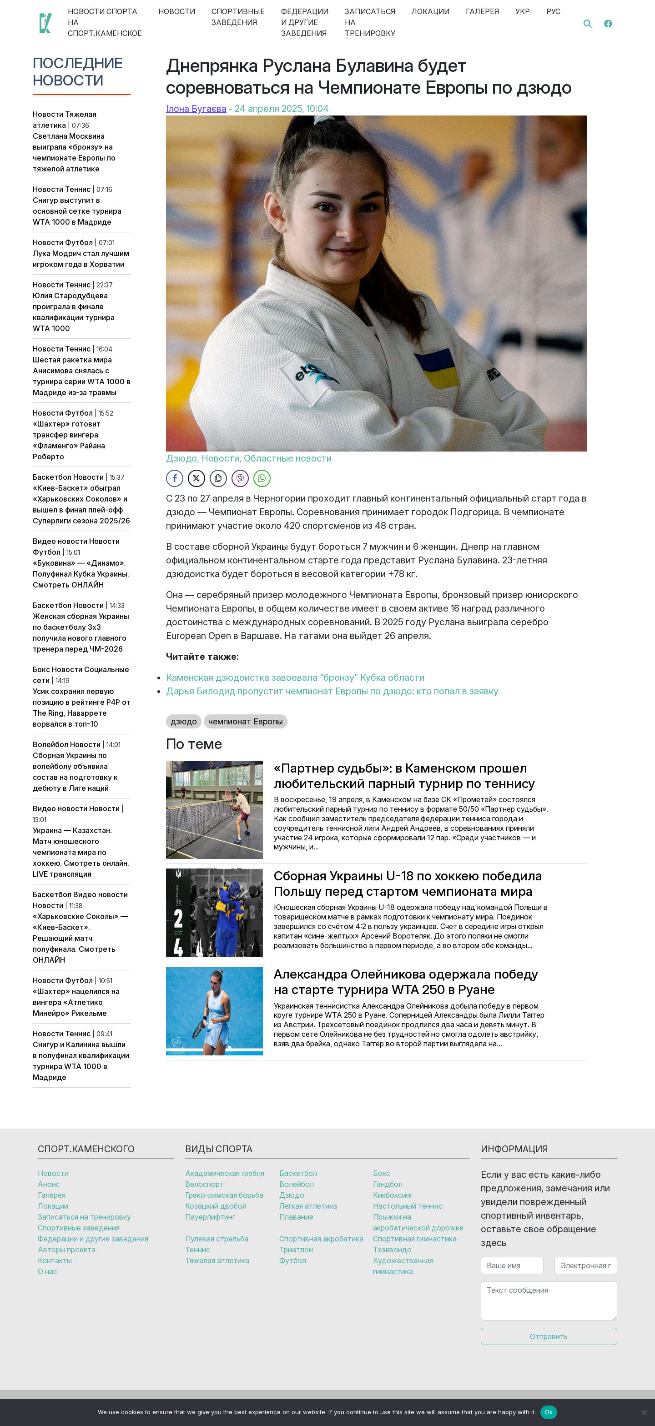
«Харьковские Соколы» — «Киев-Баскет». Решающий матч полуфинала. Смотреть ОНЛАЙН (80, 938)
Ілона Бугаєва (196, 108)
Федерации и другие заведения (304, 22)
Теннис (78, 189)
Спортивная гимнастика (415, 1238)
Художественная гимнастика (403, 1266)
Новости (176, 11)
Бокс (41, 669)
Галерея (482, 11)
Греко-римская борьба (224, 1195)
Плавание (296, 1216)
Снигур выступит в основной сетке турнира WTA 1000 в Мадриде (77, 211)
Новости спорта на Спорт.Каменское (105, 22)
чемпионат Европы (245, 721)
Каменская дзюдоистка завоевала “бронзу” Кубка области (295, 677)
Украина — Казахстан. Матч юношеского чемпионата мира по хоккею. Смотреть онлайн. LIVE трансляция (81, 852)
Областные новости (288, 458)
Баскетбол (52, 477)
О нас (47, 1271)
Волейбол (50, 744)
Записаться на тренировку (370, 22)
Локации (430, 11)
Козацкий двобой (216, 1205)
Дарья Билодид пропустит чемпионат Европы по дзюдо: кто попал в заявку (332, 691)
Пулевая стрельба (216, 1238)
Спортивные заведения (238, 17)
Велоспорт (204, 1184)
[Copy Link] (218, 478)
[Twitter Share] (196, 478)
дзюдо (184, 721)
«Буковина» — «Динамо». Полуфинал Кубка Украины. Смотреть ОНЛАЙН (81, 573)
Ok (549, 1412)
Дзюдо (181, 458)
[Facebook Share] (174, 478)
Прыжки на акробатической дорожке (418, 1222)
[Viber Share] (240, 478)
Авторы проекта (67, 1249)
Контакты (55, 1260)
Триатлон (296, 1249)
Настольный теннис (408, 1205)
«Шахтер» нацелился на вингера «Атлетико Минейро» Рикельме (76, 1002)
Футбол (79, 242)
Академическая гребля (224, 1173)
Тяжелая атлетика (217, 1260)
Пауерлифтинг (210, 1216)
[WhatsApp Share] (262, 478)
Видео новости (60, 541)
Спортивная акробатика (321, 1238)
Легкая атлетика (308, 1205)
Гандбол (388, 1184)
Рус (553, 11)
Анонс (49, 1184)
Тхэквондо (392, 1249)
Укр (522, 11)
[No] (643, 1412)
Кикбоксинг (393, 1195)
